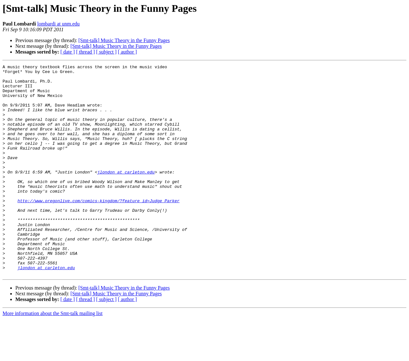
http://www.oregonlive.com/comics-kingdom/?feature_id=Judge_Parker (99, 228)
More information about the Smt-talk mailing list (53, 355)
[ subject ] (106, 52)
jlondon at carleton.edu (125, 194)
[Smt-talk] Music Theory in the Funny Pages (124, 40)
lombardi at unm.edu (58, 23)
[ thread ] (85, 52)
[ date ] (67, 52)
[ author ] (127, 52)
